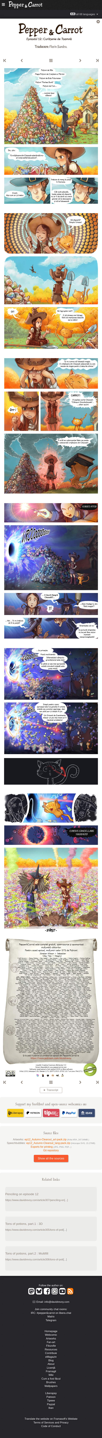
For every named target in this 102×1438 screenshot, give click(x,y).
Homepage (51, 1331)
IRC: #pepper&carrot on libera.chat (51, 1313)
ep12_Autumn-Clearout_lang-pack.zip (60, 1143)
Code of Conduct (51, 1426)
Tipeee (51, 1400)
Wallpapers (51, 1386)
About (51, 1364)
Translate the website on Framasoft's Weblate (50, 1418)
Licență (51, 1367)
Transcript (52, 1090)
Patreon (50, 1397)
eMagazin (51, 1356)
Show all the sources (51, 1158)
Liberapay (51, 1393)
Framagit (51, 1371)
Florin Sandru (58, 46)
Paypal (51, 1404)
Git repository (51, 1150)
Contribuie (51, 1353)
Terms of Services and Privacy (51, 1422)
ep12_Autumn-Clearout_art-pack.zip (56, 1139)
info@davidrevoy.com (56, 1302)
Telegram (51, 1320)
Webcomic (51, 1334)
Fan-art (51, 1342)
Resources (51, 1349)
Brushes (51, 1382)
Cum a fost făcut (51, 1378)
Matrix (51, 1316)
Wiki (50, 1375)
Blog (51, 1360)
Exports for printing (51, 1146)
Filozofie (51, 1345)
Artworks (51, 1338)
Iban (51, 1408)
